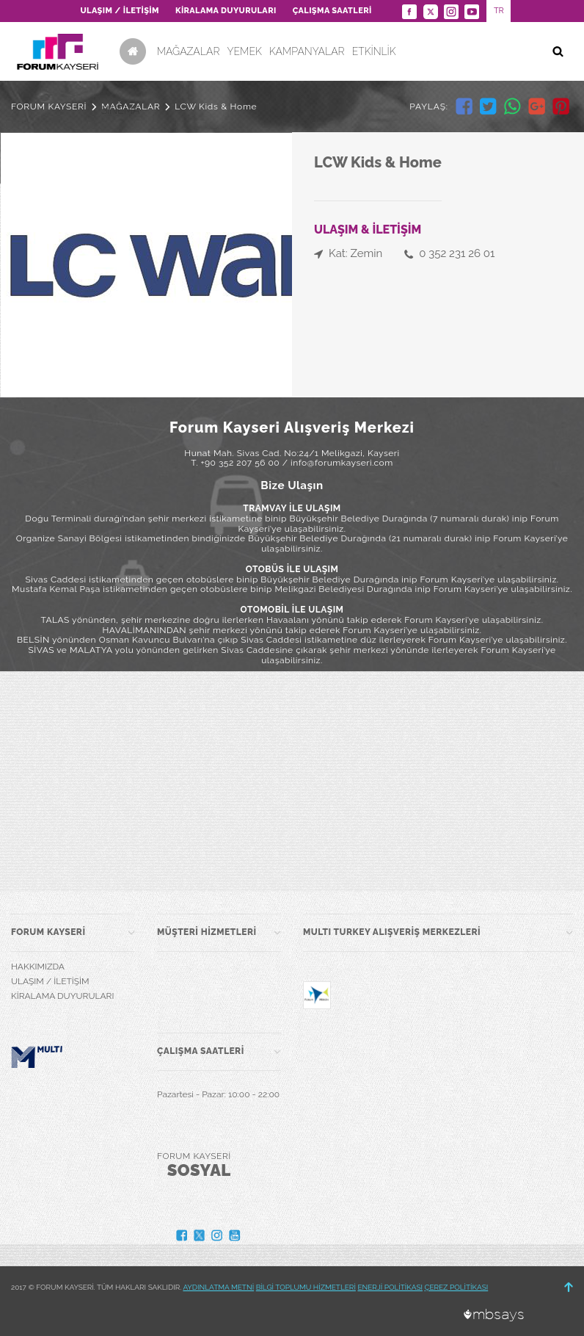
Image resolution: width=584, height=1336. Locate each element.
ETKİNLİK (374, 51)
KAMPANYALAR (307, 51)
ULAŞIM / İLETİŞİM (119, 10)
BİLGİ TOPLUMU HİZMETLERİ (306, 1287)
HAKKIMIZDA (38, 966)
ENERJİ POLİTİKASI (390, 1287)
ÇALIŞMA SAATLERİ (332, 10)
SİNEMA (120, 110)
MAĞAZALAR (188, 51)
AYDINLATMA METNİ (218, 1287)
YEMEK (244, 51)
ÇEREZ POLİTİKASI (457, 1287)
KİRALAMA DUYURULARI (226, 10)
